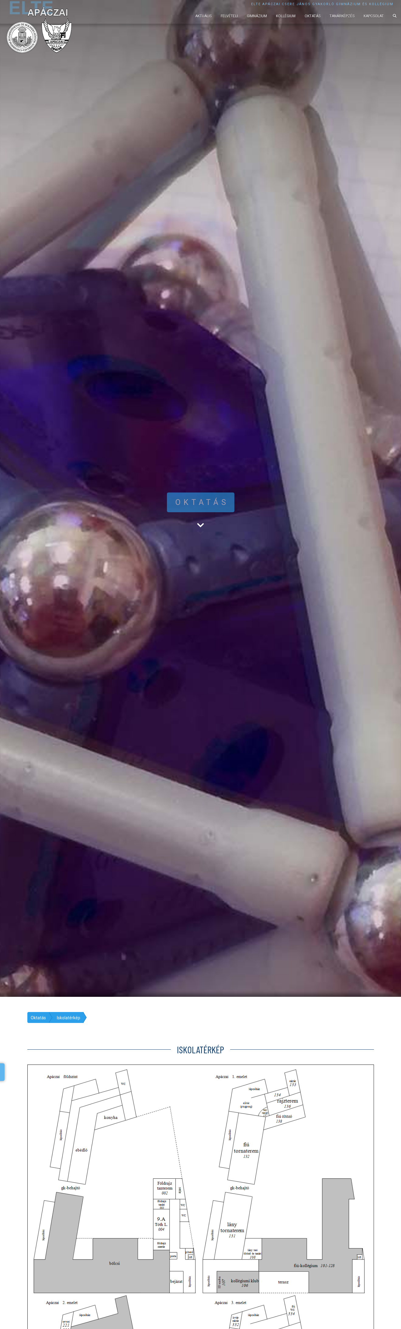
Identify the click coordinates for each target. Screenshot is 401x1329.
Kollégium (286, 16)
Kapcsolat (374, 16)
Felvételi (229, 16)
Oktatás (312, 16)
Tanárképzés (342, 16)
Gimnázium (257, 16)
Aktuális (203, 16)
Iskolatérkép (68, 1017)
